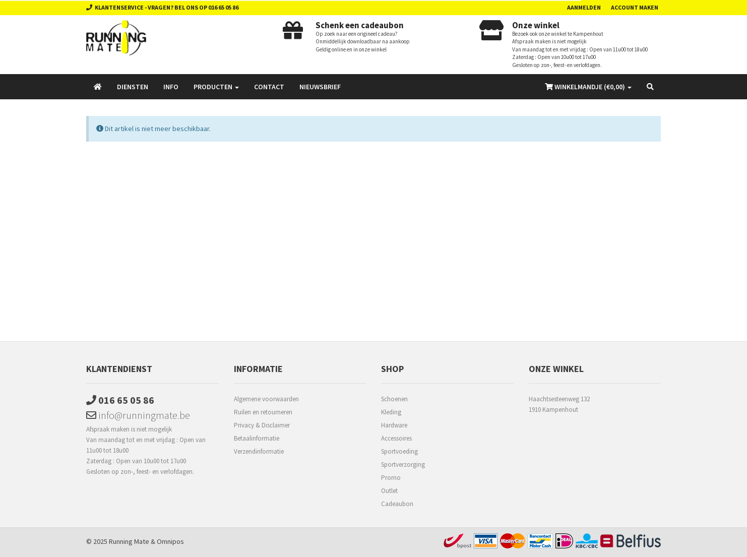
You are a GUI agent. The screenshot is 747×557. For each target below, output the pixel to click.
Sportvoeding (399, 451)
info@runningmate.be (138, 415)
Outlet (389, 490)
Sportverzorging (403, 464)
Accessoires (396, 438)
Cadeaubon (397, 504)
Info (170, 86)
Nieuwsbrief (320, 86)
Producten (216, 86)
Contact (269, 86)
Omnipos (170, 541)
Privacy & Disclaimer (262, 425)
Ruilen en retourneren (263, 412)
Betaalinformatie (256, 438)
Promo (391, 477)
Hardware (394, 425)
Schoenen (394, 399)
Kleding (391, 412)
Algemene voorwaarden (266, 399)
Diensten (132, 86)
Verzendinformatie (259, 451)
